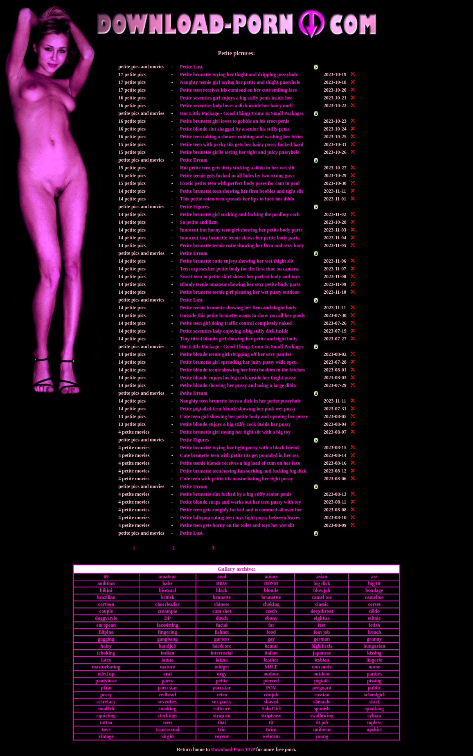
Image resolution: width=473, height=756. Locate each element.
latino (221, 660)
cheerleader (167, 604)
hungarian (374, 646)
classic (322, 604)
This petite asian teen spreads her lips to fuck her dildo (237, 199)
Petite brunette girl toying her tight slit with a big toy (235, 432)
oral (167, 674)
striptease (271, 715)
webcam (271, 736)
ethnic (374, 618)
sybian (374, 715)
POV (271, 688)
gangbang (167, 639)
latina (167, 660)
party (167, 681)
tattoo (106, 722)
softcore (222, 708)
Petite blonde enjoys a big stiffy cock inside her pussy (235, 424)
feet (322, 625)
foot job (322, 632)
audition (106, 583)
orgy (221, 674)
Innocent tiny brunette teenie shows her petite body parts (240, 238)
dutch (221, 618)
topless (374, 722)
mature (167, 667)
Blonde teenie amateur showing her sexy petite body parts (240, 284)
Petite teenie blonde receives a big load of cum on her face (240, 463)
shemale (321, 701)
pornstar (222, 688)
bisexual (167, 590)
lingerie (374, 660)
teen (167, 722)
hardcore (221, 646)
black (221, 590)
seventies (167, 701)
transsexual (167, 729)
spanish (322, 708)
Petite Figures (194, 206)
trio (222, 729)
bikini (106, 590)
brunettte (271, 597)
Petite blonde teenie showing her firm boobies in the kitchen (242, 370)
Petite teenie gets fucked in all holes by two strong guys (237, 175)
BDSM (271, 583)
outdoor (321, 674)
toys (106, 729)
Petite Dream (193, 160)
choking (271, 604)
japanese (322, 653)
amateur (167, 576)
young (321, 736)
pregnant (321, 688)
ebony (271, 618)
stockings (167, 715)
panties (374, 674)
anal (221, 576)
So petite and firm (199, 222)
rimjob (271, 695)
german (322, 639)
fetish (374, 625)
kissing (374, 653)
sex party (221, 701)
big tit (374, 583)
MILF (271, 667)
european (106, 625)
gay (271, 639)
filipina (106, 632)
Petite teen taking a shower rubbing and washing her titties (241, 137)
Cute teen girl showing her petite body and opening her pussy (244, 416)
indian (167, 653)
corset (374, 604)
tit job (321, 722)
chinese (221, 604)
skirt (374, 701)
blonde (271, 590)
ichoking (106, 653)
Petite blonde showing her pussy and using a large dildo (238, 385)
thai (222, 722)
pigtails (321, 681)
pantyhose (106, 681)
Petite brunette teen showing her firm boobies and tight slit (241, 191)
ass (374, 576)
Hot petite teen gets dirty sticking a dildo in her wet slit (237, 168)
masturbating (106, 667)
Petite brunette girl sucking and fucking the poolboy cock (240, 214)
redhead (167, 695)
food (271, 632)
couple (106, 611)
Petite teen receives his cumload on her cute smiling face (238, 90)
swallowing (321, 715)
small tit (106, 708)
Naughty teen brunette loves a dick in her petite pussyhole (240, 401)
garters (222, 639)
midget (221, 667)
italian (271, 653)
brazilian (106, 597)
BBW (221, 583)
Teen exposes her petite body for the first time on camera (239, 269)
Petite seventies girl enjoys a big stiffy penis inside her (236, 98)
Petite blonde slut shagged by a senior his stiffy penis (235, 129)
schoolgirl (374, 695)
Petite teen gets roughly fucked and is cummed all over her (241, 510)
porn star (167, 688)
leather (271, 660)
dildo (374, 611)
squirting (106, 715)
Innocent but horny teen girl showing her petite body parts (241, 230)
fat (271, 625)
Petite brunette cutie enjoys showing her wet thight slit (237, 261)
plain (106, 688)
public (374, 688)
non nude (322, 667)
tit (271, 722)
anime (271, 576)
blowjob (321, 590)
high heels (321, 646)
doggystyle (106, 618)
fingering (167, 632)
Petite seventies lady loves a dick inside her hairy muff (236, 105)
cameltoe (374, 597)
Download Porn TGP (233, 749)
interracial (222, 653)
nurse (374, 667)
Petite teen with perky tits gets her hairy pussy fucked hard (242, 144)
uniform (321, 729)
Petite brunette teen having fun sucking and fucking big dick (243, 471)
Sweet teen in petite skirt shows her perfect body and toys (240, 276)
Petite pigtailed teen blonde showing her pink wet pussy (238, 409)
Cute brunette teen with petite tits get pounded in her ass (239, 455)
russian (321, 695)
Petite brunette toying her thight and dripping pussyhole (239, 74)
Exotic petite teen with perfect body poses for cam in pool (240, 183)
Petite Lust (191, 67)
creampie (167, 611)
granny (374, 639)
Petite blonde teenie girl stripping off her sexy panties (235, 354)
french (374, 632)
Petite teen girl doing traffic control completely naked (236, 323)
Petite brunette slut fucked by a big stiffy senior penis (235, 494)
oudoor (271, 674)
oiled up (106, 674)
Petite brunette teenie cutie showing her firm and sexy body (242, 245)
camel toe (321, 597)
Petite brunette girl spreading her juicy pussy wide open (238, 362)
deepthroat (322, 611)
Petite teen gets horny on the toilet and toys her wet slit (237, 525)
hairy (106, 646)
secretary (106, 701)
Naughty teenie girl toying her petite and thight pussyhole (240, 82)
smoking (167, 708)
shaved (271, 701)
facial (221, 625)
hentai (271, 646)
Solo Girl (270, 708)
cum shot (221, 611)
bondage (374, 590)
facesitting (167, 625)
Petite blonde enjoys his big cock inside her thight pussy (238, 377)
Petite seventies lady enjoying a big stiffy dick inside (234, 331)
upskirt (374, 729)
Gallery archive (236, 569)
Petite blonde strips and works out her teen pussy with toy (240, 502)
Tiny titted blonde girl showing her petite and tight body (238, 339)
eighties (322, 618)
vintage (106, 736)
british (167, 597)
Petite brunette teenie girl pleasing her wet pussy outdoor (240, 292)
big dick (321, 583)
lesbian (321, 660)
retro (221, 695)
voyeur (221, 736)
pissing (374, 681)
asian (321, 576)
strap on (221, 715)
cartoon (106, 604)
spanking (374, 708)
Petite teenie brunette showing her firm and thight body (238, 307)
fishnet (222, 632)
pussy (106, 695)
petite (222, 681)
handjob (167, 646)
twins (271, 729)
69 (106, 576)
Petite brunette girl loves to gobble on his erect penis (234, 121)
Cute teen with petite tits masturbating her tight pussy (236, 479)
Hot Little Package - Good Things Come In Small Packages (242, 113)
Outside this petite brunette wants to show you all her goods (242, 315)
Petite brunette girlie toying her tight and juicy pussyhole (240, 152)
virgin (167, 736)
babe (167, 583)
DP (167, 618)
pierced (271, 681)
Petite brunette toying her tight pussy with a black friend (239, 447)
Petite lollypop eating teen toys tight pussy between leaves (240, 517)
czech (271, 611)
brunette (222, 597)
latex (106, 660)
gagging (106, 639)
